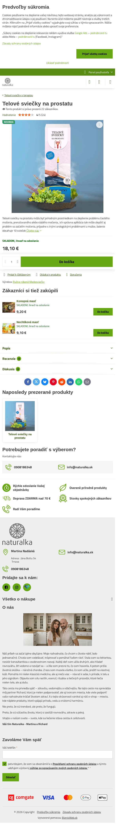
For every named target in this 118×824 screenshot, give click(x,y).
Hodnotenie (9, 115)
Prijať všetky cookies (94, 54)
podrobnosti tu (98, 33)
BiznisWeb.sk (70, 818)
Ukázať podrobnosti (57, 63)
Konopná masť (26, 301)
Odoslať (11, 777)
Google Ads (81, 33)
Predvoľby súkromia (48, 812)
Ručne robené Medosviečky (29, 282)
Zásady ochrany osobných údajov (82, 812)
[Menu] (110, 82)
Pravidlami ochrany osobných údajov (74, 764)
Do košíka (66, 261)
